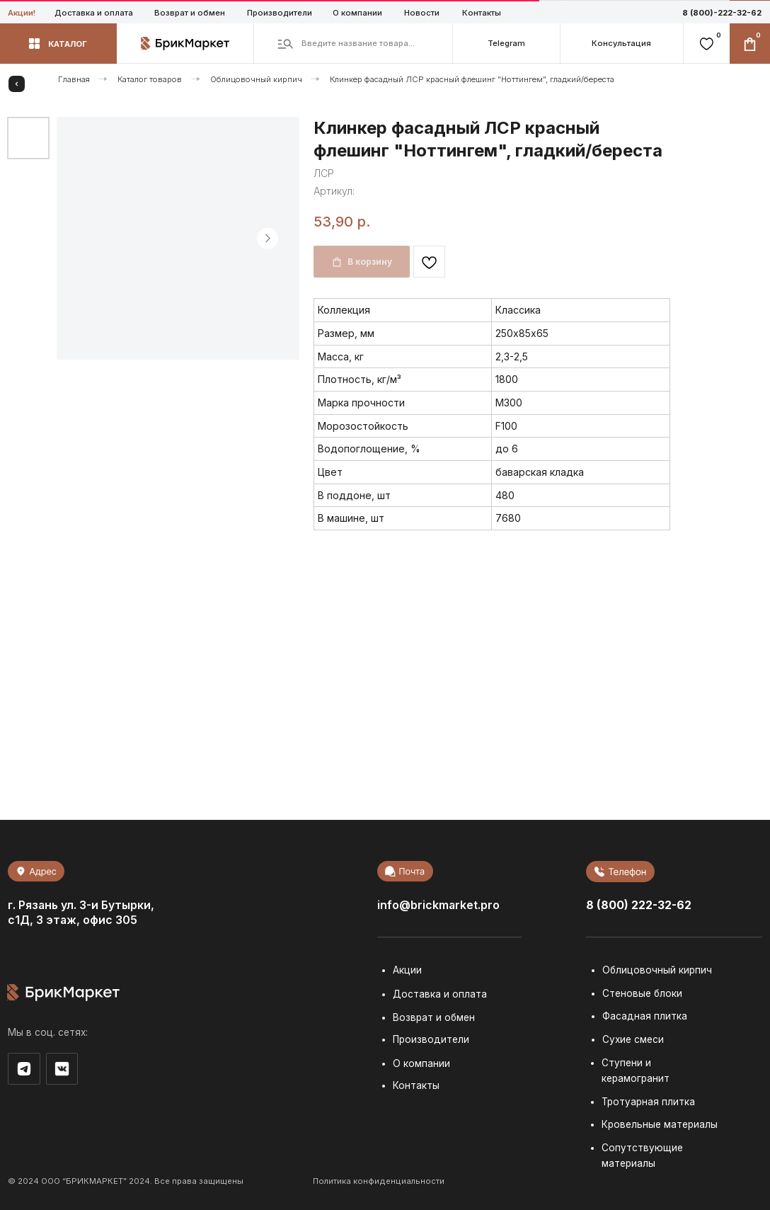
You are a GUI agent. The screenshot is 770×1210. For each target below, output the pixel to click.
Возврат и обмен (189, 13)
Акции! (21, 13)
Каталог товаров (149, 79)
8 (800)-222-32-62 (722, 13)
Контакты (481, 13)
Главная (74, 79)
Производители (279, 13)
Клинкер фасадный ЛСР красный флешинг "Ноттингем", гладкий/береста (472, 79)
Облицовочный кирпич (256, 79)
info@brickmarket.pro (438, 905)
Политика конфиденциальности (378, 1181)
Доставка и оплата (93, 13)
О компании (357, 13)
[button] (621, 43)
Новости (421, 13)
